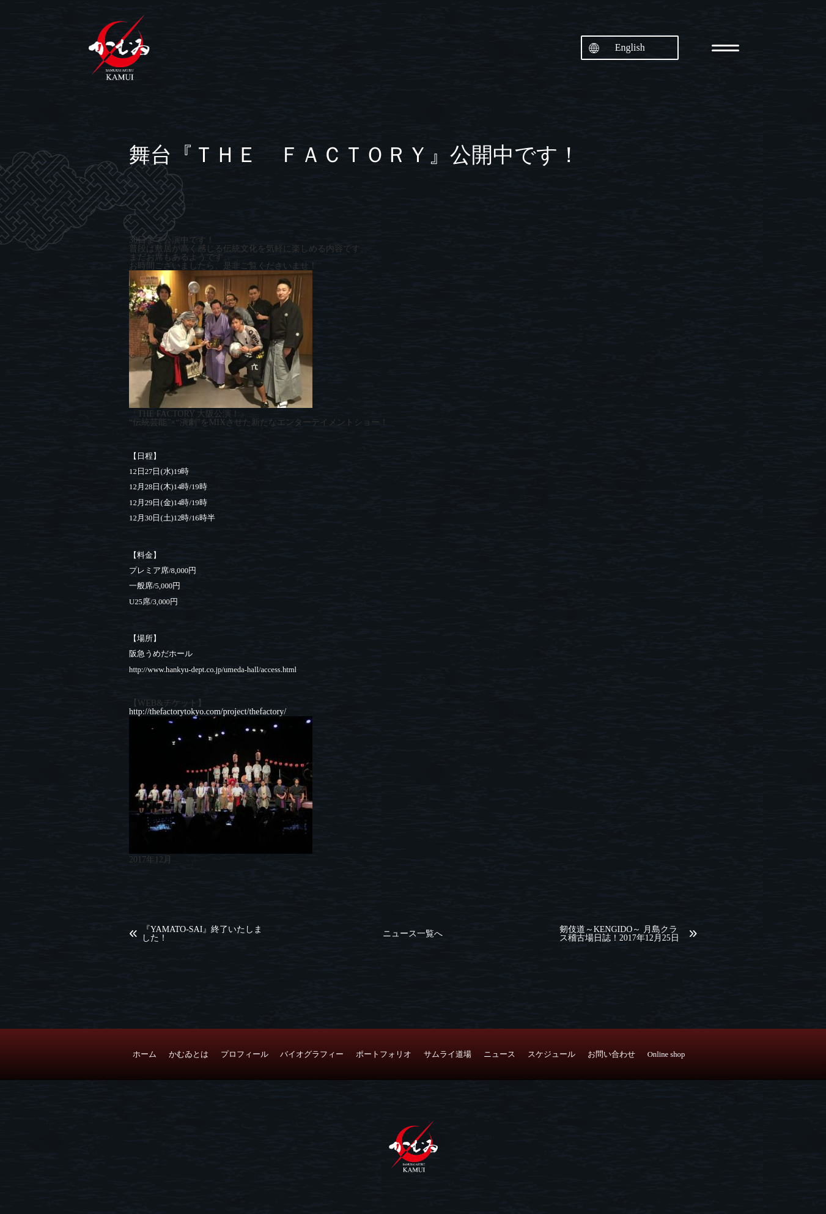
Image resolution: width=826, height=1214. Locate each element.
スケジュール (551, 1054)
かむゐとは (188, 1054)
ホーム (145, 1054)
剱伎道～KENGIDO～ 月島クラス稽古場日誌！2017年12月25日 (619, 933)
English (630, 47)
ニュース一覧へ (413, 934)
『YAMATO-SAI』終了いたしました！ (202, 933)
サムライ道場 (447, 1054)
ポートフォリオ (383, 1054)
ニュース (499, 1054)
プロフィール (244, 1054)
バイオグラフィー (312, 1054)
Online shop (666, 1054)
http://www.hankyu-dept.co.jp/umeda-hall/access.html (213, 669)
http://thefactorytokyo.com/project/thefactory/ (207, 711)
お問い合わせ (611, 1054)
